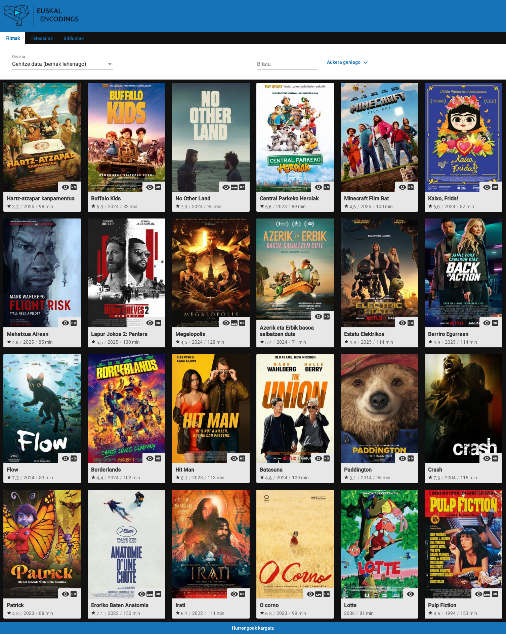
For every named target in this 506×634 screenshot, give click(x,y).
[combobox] (62, 64)
